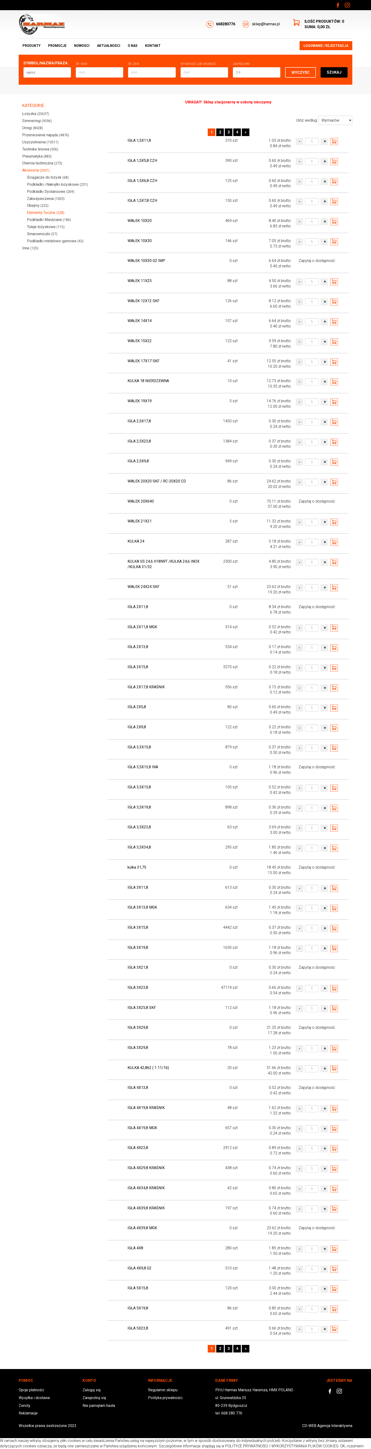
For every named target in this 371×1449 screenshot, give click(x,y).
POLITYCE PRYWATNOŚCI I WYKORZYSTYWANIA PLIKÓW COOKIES (281, 1446)
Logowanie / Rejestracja (326, 46)
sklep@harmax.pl (261, 24)
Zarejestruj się (94, 1398)
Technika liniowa (40, 149)
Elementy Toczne (45, 212)
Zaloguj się (92, 1390)
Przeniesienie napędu (45, 135)
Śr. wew (82, 64)
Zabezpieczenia (46, 198)
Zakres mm (241, 64)
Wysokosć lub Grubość (198, 64)
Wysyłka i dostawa (34, 1398)
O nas (132, 46)
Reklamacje (28, 1413)
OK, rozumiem (352, 1446)
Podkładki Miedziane (49, 219)
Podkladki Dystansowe (50, 191)
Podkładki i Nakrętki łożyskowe (57, 184)
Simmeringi (37, 121)
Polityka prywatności (165, 1398)
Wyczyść (300, 72)
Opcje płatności (31, 1390)
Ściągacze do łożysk (48, 177)
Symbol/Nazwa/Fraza (45, 63)
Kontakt (153, 46)
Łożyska (35, 113)
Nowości (81, 46)
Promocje (57, 46)
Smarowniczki (42, 234)
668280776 (220, 24)
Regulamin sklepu (162, 1390)
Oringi (32, 128)
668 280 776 (231, 1413)
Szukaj (334, 72)
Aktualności (108, 46)
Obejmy (38, 205)
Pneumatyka (37, 156)
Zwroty (24, 1405)
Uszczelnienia (40, 142)
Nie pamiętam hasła (99, 1405)
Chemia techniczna (42, 163)
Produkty (31, 46)
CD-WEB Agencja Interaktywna (327, 1425)
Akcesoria (36, 170)
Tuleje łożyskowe (46, 227)
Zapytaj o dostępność (317, 260)
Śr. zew (133, 64)
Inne (30, 248)
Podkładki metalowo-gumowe (55, 241)
